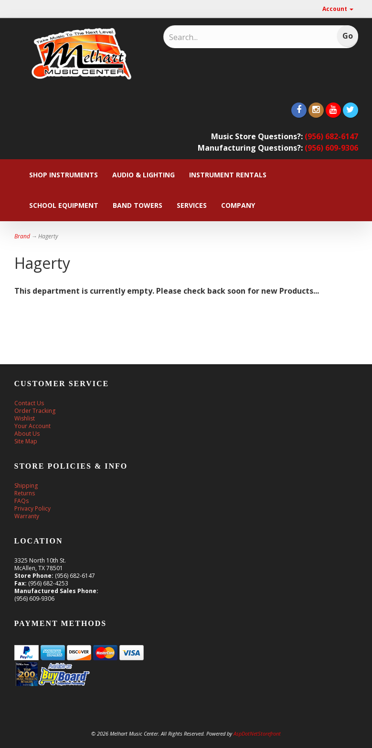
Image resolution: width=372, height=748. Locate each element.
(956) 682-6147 (331, 136)
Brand (22, 236)
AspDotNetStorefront (257, 733)
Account (337, 9)
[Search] (231, 37)
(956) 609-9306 (331, 148)
